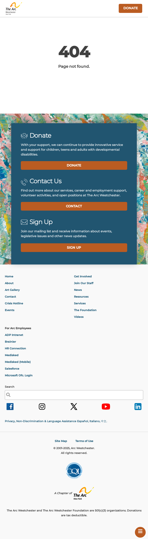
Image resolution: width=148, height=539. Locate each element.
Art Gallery (12, 290)
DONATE (74, 165)
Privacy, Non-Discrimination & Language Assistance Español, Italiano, (56, 421)
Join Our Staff (83, 283)
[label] (74, 247)
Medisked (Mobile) (18, 362)
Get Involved (83, 276)
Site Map (61, 441)
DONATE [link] (130, 8)
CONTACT (74, 206)
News (78, 290)
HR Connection (15, 348)
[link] (10, 409)
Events (9, 310)
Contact (10, 296)
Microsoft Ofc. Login (19, 375)
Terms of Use (84, 441)
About (9, 283)
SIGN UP (74, 247)
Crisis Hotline (14, 303)
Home (9, 276)
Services (80, 303)
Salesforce (12, 368)
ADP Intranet (14, 335)
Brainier (10, 341)
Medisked (11, 355)
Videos (78, 317)
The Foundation (85, 310)
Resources (81, 296)
